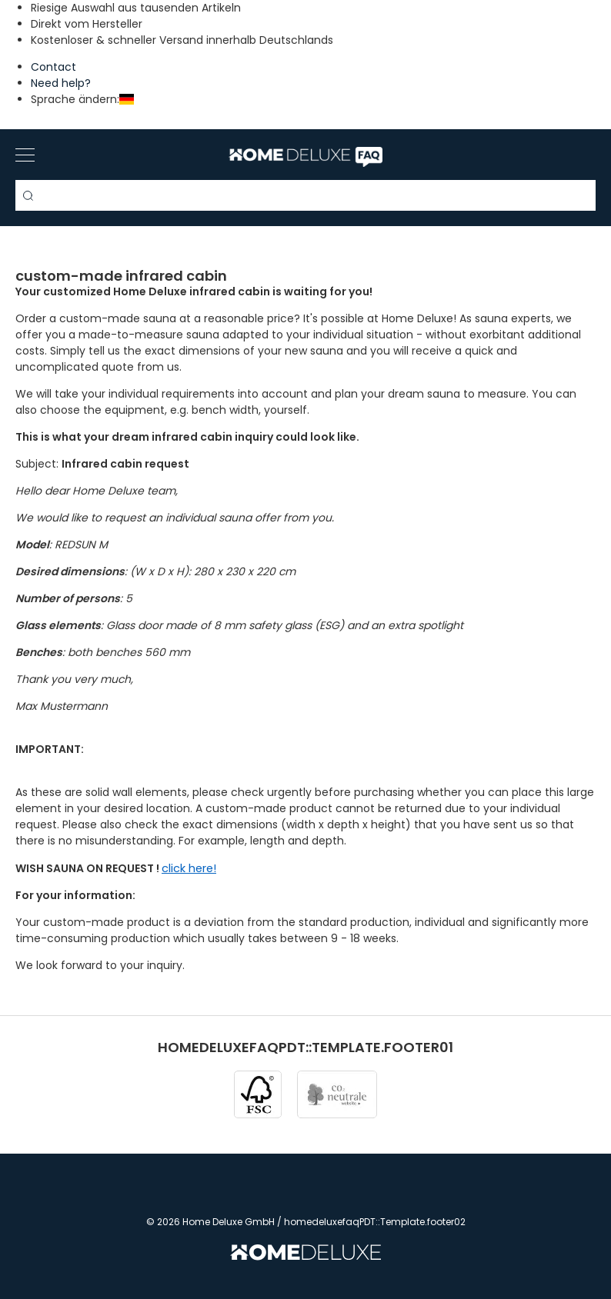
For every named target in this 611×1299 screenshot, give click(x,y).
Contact (53, 67)
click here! (189, 868)
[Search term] (305, 195)
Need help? (61, 83)
